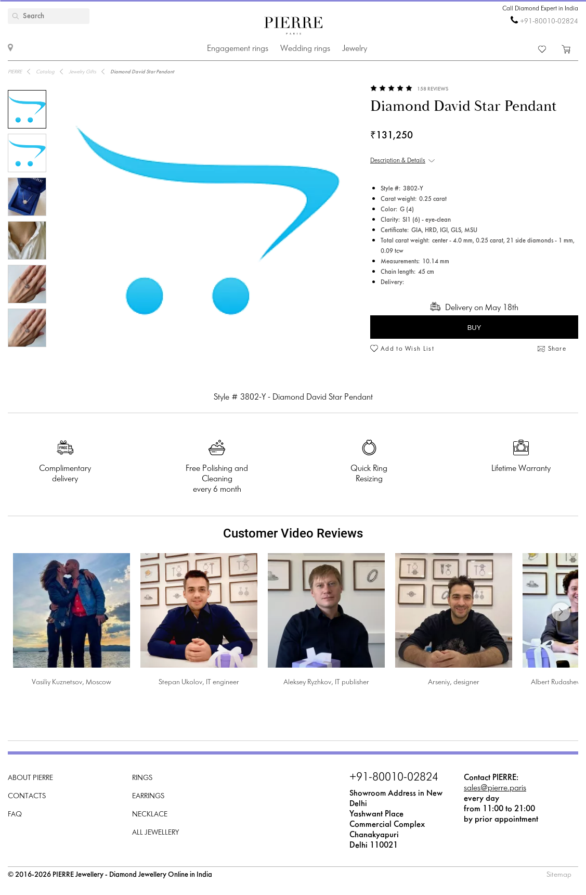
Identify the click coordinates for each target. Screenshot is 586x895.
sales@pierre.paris (495, 788)
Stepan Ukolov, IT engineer (199, 682)
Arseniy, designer (453, 682)
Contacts (27, 796)
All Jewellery (155, 832)
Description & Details (397, 161)
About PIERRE (30, 778)
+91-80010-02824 (549, 21)
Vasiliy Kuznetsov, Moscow (71, 682)
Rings (142, 778)
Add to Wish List (407, 349)
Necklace (149, 814)
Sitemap (558, 875)
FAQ (15, 814)
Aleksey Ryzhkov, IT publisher (326, 682)
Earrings (148, 796)
